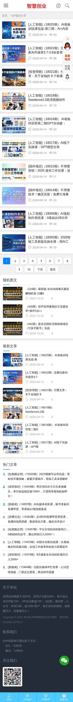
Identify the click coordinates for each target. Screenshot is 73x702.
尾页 (52, 269)
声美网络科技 (39, 617)
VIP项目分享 (18, 15)
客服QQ (64, 697)
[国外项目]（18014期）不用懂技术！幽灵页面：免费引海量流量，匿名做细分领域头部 (49, 194)
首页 (4, 15)
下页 (40, 269)
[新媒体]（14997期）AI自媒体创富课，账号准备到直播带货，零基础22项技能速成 (38, 506)
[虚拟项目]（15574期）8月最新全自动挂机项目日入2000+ (38, 557)
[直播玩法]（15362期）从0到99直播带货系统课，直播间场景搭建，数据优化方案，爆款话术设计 (38, 519)
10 (28, 269)
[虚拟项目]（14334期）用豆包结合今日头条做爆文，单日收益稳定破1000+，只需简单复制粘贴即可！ (37, 491)
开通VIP (46, 697)
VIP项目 (27, 697)
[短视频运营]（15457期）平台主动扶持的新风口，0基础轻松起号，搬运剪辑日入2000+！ (38, 531)
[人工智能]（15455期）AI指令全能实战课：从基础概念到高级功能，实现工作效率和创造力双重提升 (38, 544)
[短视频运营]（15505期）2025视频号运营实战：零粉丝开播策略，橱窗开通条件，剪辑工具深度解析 (39, 476)
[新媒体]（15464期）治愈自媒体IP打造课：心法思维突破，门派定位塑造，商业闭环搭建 (38, 569)
